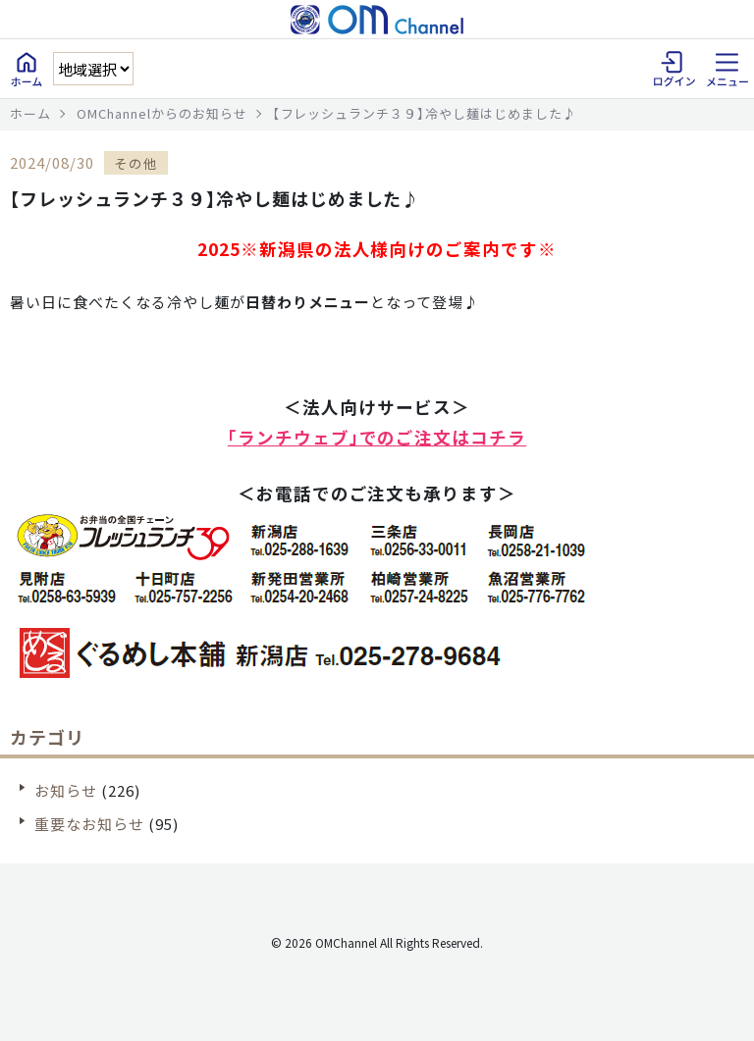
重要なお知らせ (89, 823)
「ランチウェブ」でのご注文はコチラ (377, 437)
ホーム (30, 113)
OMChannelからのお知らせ (162, 113)
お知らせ (65, 790)
